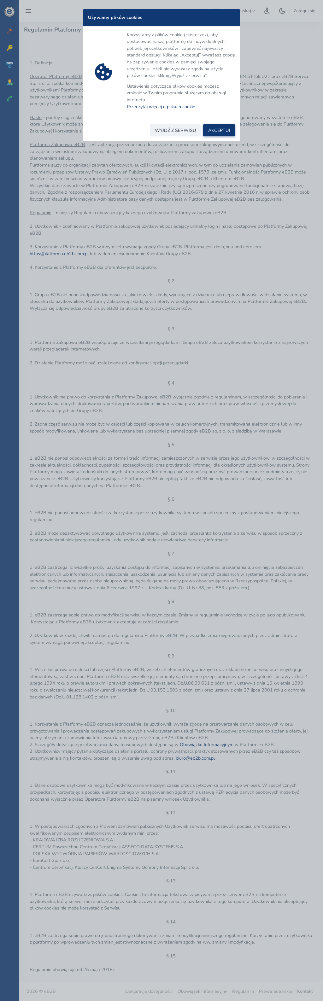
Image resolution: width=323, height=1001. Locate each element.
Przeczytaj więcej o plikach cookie (161, 106)
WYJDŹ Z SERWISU (175, 130)
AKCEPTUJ (219, 130)
